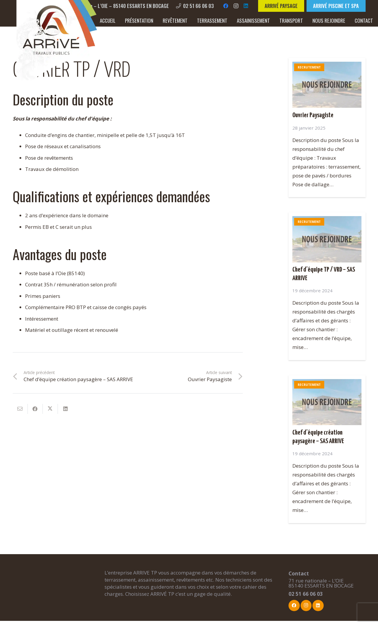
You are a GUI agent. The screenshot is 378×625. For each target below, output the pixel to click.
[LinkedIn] (246, 6)
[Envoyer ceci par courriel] (20, 409)
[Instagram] (236, 6)
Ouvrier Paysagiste (312, 115)
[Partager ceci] (35, 409)
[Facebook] (226, 6)
